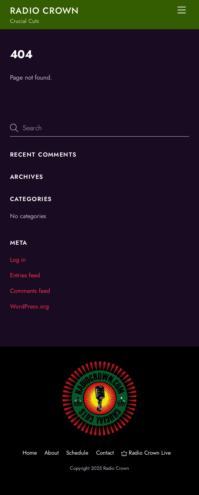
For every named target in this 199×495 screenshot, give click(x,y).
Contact (105, 453)
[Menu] (181, 10)
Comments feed (30, 291)
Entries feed (25, 275)
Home (30, 453)
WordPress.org (29, 306)
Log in (18, 259)
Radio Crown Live (146, 453)
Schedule (77, 453)
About (51, 453)
